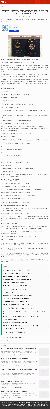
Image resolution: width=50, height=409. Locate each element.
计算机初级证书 (6, 340)
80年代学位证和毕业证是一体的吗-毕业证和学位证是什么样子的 (18, 286)
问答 (33, 2)
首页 (24, 2)
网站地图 (28, 406)
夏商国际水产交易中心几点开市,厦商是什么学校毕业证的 (14, 381)
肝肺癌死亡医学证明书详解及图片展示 (12, 319)
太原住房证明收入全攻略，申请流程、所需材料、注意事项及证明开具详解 (18, 348)
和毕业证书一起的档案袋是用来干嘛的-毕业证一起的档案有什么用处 (19, 305)
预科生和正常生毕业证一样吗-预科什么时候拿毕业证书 (15, 276)
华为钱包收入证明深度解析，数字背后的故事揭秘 (14, 282)
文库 (37, 2)
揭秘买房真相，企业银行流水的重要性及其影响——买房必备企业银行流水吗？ (21, 325)
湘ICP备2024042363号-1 (36, 406)
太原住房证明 (16, 354)
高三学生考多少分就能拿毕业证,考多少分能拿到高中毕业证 (16, 301)
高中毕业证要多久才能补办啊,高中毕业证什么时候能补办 (14, 391)
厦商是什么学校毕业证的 (18, 387)
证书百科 (43, 2)
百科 (28, 2)
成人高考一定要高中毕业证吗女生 (19, 365)
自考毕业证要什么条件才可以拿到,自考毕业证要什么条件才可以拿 (18, 279)
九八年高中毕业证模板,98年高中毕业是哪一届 (13, 329)
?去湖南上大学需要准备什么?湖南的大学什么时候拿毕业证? (17, 298)
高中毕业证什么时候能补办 (18, 397)
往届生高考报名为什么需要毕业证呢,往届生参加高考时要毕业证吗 (18, 270)
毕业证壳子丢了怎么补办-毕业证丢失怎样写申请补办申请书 (16, 332)
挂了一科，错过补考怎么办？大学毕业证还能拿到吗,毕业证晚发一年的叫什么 (21, 308)
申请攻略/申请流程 (23, 354)
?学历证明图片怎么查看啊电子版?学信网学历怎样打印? (15, 322)
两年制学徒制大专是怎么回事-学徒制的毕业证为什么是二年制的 (17, 295)
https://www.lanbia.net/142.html (14, 337)
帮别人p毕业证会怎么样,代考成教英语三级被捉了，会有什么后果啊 (18, 273)
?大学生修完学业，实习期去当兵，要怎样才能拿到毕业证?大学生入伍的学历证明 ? (22, 316)
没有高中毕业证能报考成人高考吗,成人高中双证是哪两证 (14, 359)
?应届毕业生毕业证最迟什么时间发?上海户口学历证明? (15, 289)
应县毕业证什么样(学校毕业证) (10, 292)
